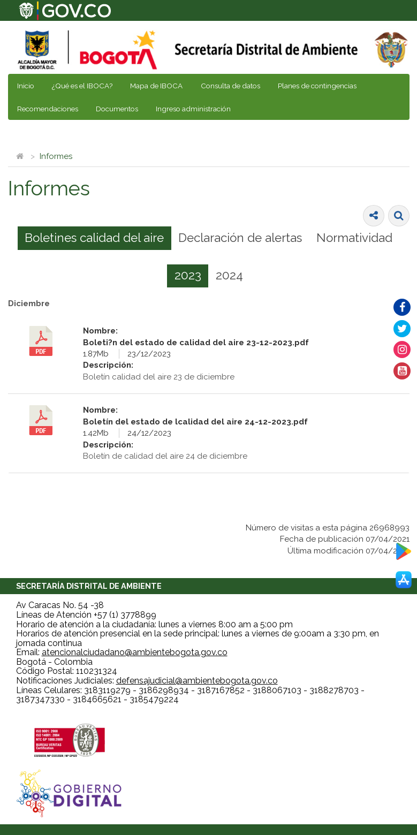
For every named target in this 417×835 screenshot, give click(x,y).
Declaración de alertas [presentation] (240, 238)
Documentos (117, 108)
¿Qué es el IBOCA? (82, 85)
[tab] (94, 238)
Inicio (25, 85)
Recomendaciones (47, 108)
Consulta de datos (230, 85)
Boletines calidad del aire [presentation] (94, 238)
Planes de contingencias (317, 85)
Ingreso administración (193, 108)
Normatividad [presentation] (354, 238)
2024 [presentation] (229, 275)
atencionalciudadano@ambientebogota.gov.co (135, 652)
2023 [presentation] (188, 275)
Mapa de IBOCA (156, 85)
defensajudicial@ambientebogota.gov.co (197, 680)
